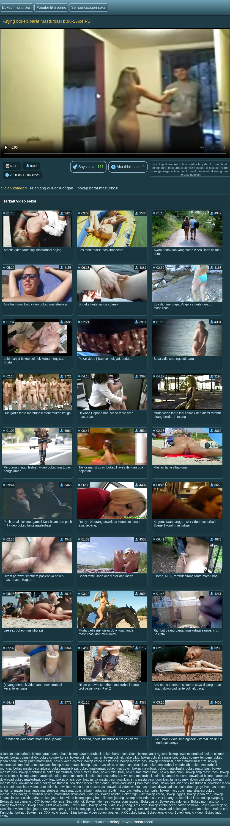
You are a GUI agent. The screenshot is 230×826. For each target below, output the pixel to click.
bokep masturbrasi (65, 768)
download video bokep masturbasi (43, 783)
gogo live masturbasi (210, 787)
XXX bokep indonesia (49, 801)
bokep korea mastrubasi (101, 761)
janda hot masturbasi (15, 790)
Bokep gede (35, 805)
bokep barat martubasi (85, 754)
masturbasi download (69, 794)
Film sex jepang (112, 798)
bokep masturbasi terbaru (31, 768)
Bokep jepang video (189, 812)
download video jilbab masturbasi (135, 783)
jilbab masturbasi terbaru (125, 790)
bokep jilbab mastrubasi (35, 761)
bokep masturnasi (92, 768)
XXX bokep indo (57, 805)
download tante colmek (172, 779)
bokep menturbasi (59, 772)
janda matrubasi (71, 790)
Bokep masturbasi (16, 7)
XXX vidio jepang (56, 812)
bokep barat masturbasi (97, 188)
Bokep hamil (98, 805)
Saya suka (84, 167)
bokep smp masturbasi (202, 772)
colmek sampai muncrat (171, 776)
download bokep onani (58, 779)
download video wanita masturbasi (131, 787)
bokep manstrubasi (133, 761)
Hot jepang (166, 798)
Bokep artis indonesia (141, 798)
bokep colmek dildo (24, 757)
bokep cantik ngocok (152, 754)
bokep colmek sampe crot (159, 757)
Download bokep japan (174, 809)
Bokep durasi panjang (16, 801)
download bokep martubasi (208, 776)
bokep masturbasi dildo (97, 765)
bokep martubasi (161, 761)
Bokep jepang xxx (160, 812)
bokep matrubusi (144, 768)
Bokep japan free (199, 794)
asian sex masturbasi (15, 754)
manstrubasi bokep (200, 790)
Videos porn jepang (125, 801)
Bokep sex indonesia (174, 801)
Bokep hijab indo (187, 798)
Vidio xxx (92, 794)
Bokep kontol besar (162, 805)
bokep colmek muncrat (86, 757)
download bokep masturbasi (20, 779)
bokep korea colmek (68, 761)
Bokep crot (220, 809)
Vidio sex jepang (120, 805)
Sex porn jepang (55, 809)
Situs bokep (78, 812)
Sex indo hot (75, 801)
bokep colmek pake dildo (121, 757)
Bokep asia (149, 801)
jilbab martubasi (95, 790)
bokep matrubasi (119, 768)
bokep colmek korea (54, 757)
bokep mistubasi (112, 772)
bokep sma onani (172, 772)
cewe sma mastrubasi (136, 776)
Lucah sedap (30, 798)
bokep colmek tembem (196, 757)
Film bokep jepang (82, 809)
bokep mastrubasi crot (190, 761)
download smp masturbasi (135, 779)
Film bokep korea (151, 794)
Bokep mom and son (205, 801)
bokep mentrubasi (32, 772)
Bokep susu (78, 805)
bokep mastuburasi (65, 765)
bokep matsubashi (171, 768)
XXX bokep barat (133, 812)
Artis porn (140, 805)
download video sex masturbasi (183, 783)
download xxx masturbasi (176, 787)
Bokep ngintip (110, 794)
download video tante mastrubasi (82, 787)
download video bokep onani (90, 783)
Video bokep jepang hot (83, 798)
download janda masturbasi (95, 779)
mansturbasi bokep (13, 794)
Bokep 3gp (130, 794)
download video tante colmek (36, 787)
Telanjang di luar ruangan (51, 188)
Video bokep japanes (104, 812)
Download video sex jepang (116, 809)
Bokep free (34, 812)
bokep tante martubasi (36, 776)
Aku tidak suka (125, 167)
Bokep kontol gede (213, 805)
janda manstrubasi (45, 790)
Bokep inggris (175, 794)
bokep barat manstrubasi (49, 754)
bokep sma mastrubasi (142, 772)
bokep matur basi (198, 768)
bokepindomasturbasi (104, 776)
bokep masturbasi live (131, 765)
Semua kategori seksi (88, 7)
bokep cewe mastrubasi (186, 754)
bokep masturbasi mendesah (169, 765)
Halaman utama (95, 822)
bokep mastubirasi (38, 765)
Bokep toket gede (12, 805)
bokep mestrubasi (86, 772)
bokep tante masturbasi (70, 776)
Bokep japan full (52, 798)
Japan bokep (201, 809)
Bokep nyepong (212, 798)
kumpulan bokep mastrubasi (165, 790)
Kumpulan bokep (12, 812)
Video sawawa (188, 805)
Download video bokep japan (20, 809)
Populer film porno (51, 7)
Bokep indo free (97, 801)
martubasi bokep (41, 794)
